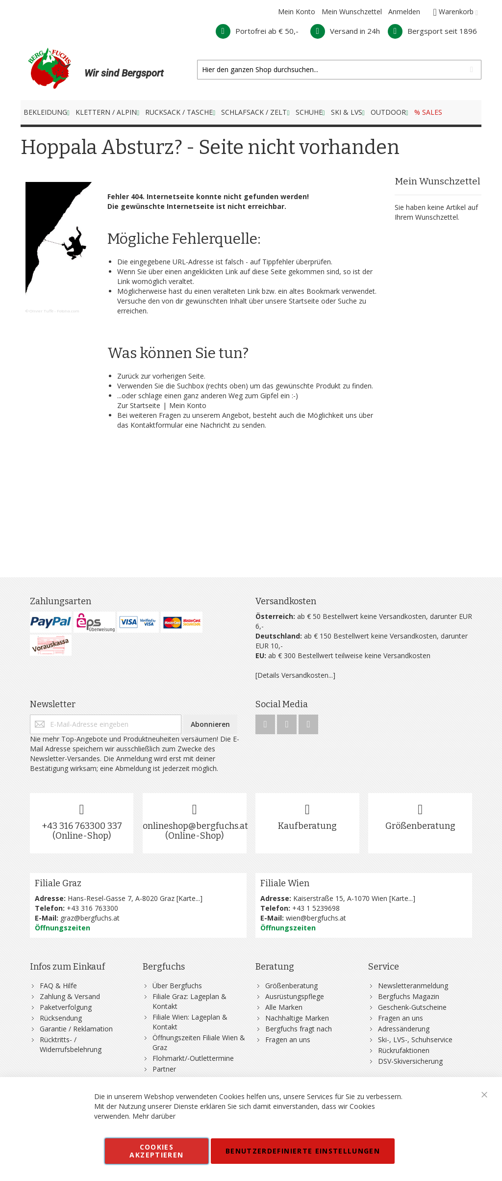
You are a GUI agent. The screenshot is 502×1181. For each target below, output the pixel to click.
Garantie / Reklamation (76, 1028)
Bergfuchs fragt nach (298, 1028)
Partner (164, 1069)
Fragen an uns (287, 1039)
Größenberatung (420, 826)
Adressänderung (403, 1028)
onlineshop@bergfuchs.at (195, 826)
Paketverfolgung (66, 1007)
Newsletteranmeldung (413, 985)
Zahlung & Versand (70, 996)
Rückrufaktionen (403, 1050)
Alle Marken (283, 1007)
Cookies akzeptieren (156, 1150)
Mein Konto (296, 11)
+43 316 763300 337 (82, 826)
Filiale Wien (284, 883)
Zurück (128, 376)
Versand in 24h (345, 31)
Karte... (189, 898)
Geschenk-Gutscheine (412, 1007)
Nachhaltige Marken (297, 1018)
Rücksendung (61, 1018)
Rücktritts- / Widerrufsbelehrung (70, 1044)
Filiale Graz (58, 883)
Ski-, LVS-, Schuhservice (415, 1039)
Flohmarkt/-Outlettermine (193, 1058)
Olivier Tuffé (41, 310)
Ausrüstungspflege (294, 996)
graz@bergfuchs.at (90, 918)
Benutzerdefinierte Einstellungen (303, 1150)
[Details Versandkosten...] (295, 675)
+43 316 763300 (92, 908)
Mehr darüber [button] (154, 1116)
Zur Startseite (138, 405)
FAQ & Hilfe (58, 985)
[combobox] (339, 69)
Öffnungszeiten (62, 927)
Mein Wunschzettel (352, 11)
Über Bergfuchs (177, 985)
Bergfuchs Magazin (408, 996)
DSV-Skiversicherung (410, 1061)
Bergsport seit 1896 (432, 31)
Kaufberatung (307, 826)
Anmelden (404, 11)
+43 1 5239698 (316, 908)
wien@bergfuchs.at (316, 918)
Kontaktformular (156, 425)
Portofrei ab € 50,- (257, 31)
